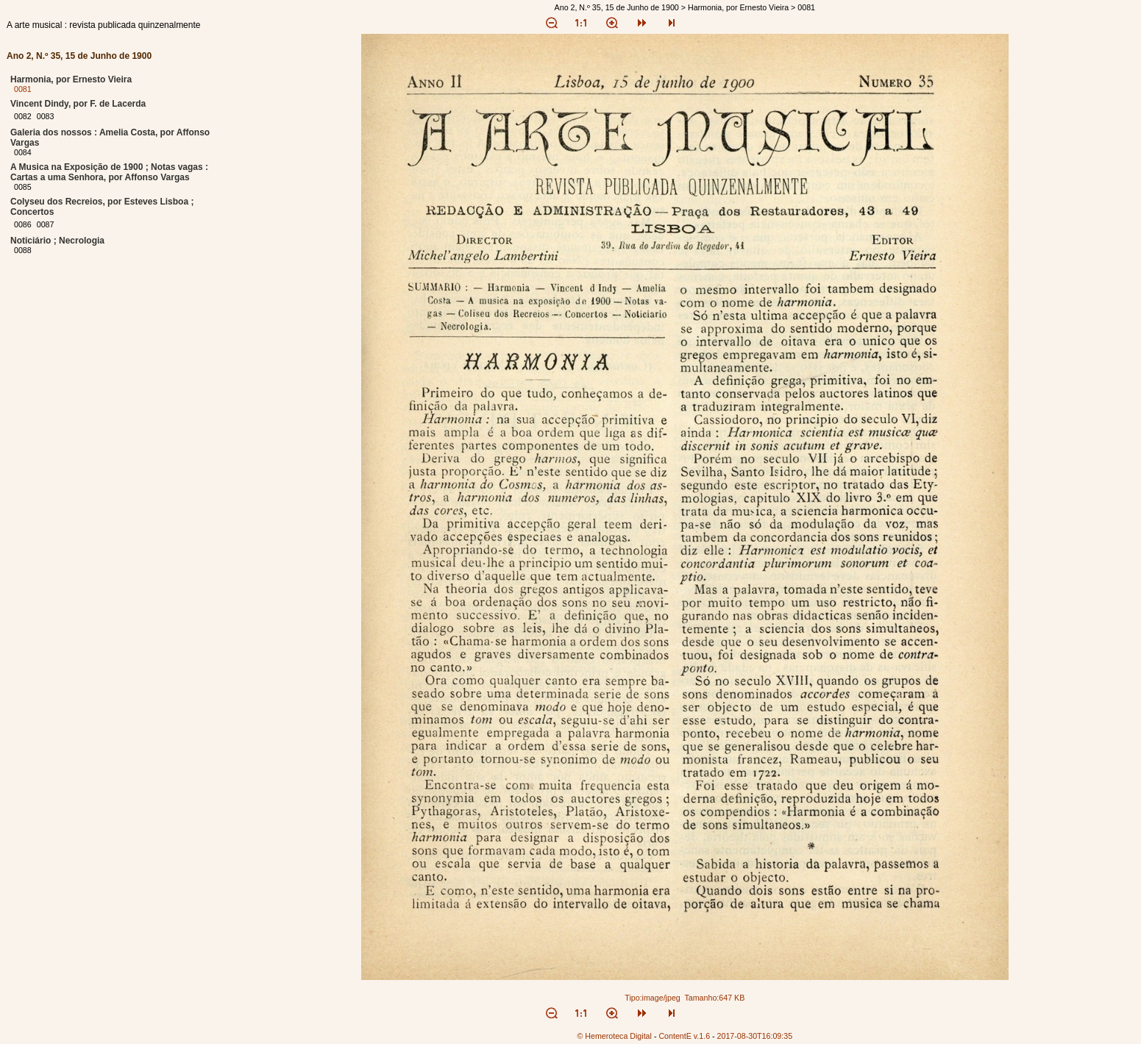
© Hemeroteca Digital (614, 1035)
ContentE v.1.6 (684, 1035)
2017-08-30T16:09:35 (755, 1035)
